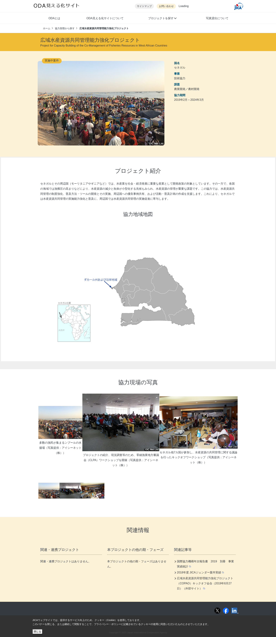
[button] (162, 18)
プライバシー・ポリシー (107, 624)
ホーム (46, 28)
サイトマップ (144, 6)
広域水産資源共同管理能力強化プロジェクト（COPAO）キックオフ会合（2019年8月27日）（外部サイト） (205, 583)
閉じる (37, 631)
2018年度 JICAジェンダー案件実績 (200, 572)
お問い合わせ (166, 6)
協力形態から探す (65, 28)
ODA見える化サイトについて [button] (105, 18)
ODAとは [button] (54, 18)
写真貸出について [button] (217, 18)
